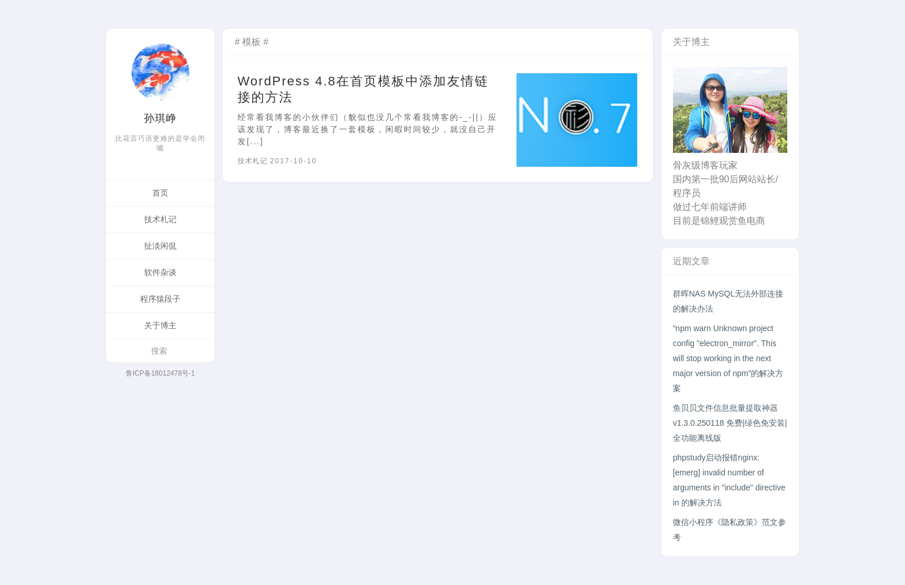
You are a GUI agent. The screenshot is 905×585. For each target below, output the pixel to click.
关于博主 (160, 325)
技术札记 (160, 219)
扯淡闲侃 (160, 245)
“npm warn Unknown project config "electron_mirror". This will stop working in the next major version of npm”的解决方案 (728, 358)
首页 (160, 192)
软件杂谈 (160, 272)
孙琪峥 (160, 118)
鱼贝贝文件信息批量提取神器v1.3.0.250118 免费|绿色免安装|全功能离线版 (730, 422)
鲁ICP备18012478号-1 (160, 373)
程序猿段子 (160, 298)
